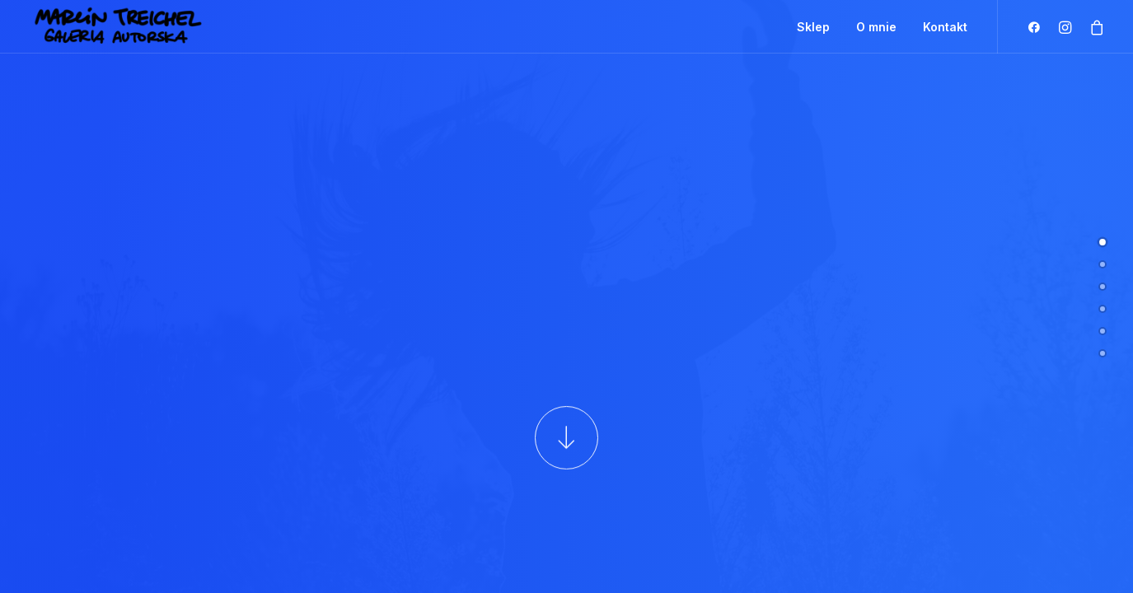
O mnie (876, 27)
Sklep (813, 27)
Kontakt (945, 27)
